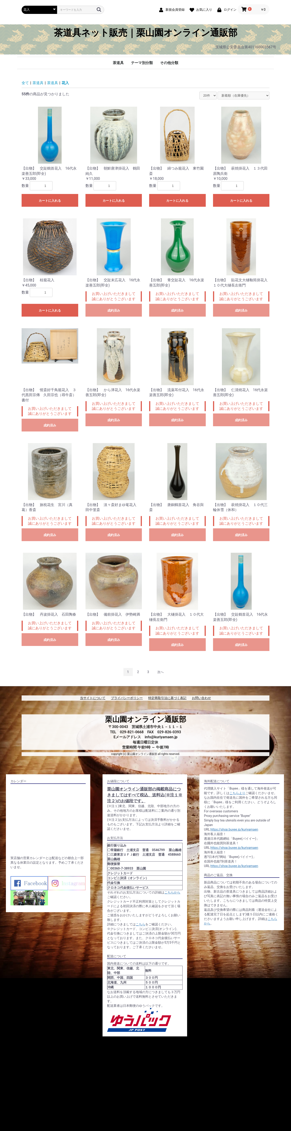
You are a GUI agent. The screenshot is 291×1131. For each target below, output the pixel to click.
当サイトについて (92, 698)
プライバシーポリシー (127, 698)
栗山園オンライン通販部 (145, 719)
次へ (160, 672)
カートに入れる (50, 200)
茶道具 (118, 63)
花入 (65, 83)
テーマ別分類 (142, 63)
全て (25, 83)
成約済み (113, 310)
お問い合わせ (201, 698)
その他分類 (169, 63)
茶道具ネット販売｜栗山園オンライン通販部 (145, 33)
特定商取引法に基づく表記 (167, 698)
